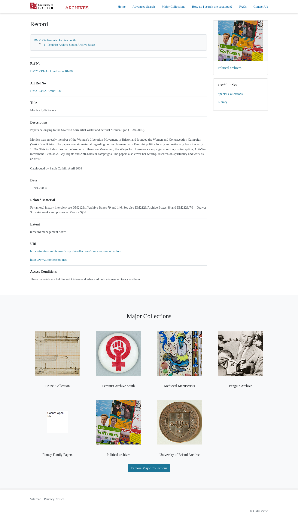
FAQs (243, 6)
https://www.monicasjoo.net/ (48, 259)
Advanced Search (143, 6)
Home (122, 6)
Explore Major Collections (149, 468)
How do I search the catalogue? (212, 6)
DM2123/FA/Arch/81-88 (46, 91)
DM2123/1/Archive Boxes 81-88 (51, 71)
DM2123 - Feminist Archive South (55, 40)
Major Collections (173, 6)
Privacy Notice (54, 499)
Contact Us (260, 6)
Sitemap (35, 499)
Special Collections (230, 94)
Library (222, 102)
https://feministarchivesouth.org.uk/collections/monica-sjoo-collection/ (75, 251)
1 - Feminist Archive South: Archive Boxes (69, 44)
